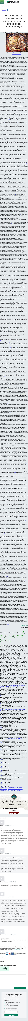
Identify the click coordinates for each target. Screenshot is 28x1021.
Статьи (7, 5)
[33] (7, 576)
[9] (20, 214)
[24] (10, 412)
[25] (26, 425)
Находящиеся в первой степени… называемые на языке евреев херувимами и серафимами (13, 733)
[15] (10, 342)
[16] (10, 347)
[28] (15, 472)
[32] (0, 571)
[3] (4, 122)
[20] (8, 389)
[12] (8, 327)
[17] (16, 347)
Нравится (4, 10)
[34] (23, 578)
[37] (8, 624)
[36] (10, 593)
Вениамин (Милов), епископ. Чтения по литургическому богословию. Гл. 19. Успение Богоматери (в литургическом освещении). (11, 789)
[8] (13, 212)
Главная (2, 5)
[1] (6, 111)
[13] (10, 338)
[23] (7, 403)
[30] (25, 520)
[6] (15, 194)
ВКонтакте (7, 953)
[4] (17, 122)
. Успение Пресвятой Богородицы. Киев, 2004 (12, 686)
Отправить (20, 987)
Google (15, 953)
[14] (0, 340)
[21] (23, 393)
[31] (4, 533)
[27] (25, 463)
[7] (23, 204)
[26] (19, 433)
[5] (26, 163)
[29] (19, 515)
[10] (6, 216)
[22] (24, 397)
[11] (11, 223)
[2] (9, 119)
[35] (25, 580)
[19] (17, 382)
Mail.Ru (12, 953)
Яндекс (10, 953)
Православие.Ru (17, 949)
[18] (4, 376)
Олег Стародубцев (24, 625)
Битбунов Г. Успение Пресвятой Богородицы (13, 709)
